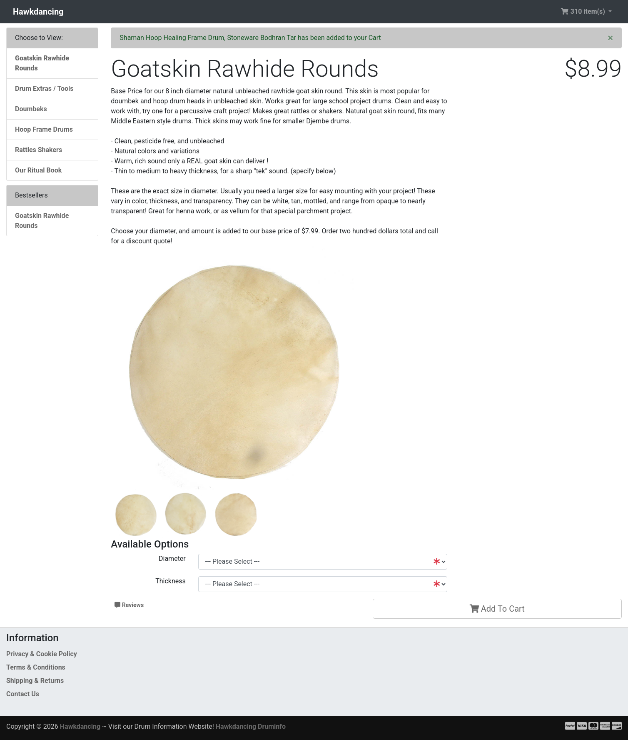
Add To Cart (497, 609)
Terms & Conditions (35, 667)
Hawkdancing (38, 12)
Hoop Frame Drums (44, 129)
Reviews (129, 605)
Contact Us (22, 694)
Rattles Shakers (38, 150)
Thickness (170, 581)
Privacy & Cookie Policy (41, 654)
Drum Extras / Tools (44, 88)
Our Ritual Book (38, 170)
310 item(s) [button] (584, 11)
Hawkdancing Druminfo (251, 726)
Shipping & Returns (35, 681)
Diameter (172, 558)
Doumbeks (31, 109)
